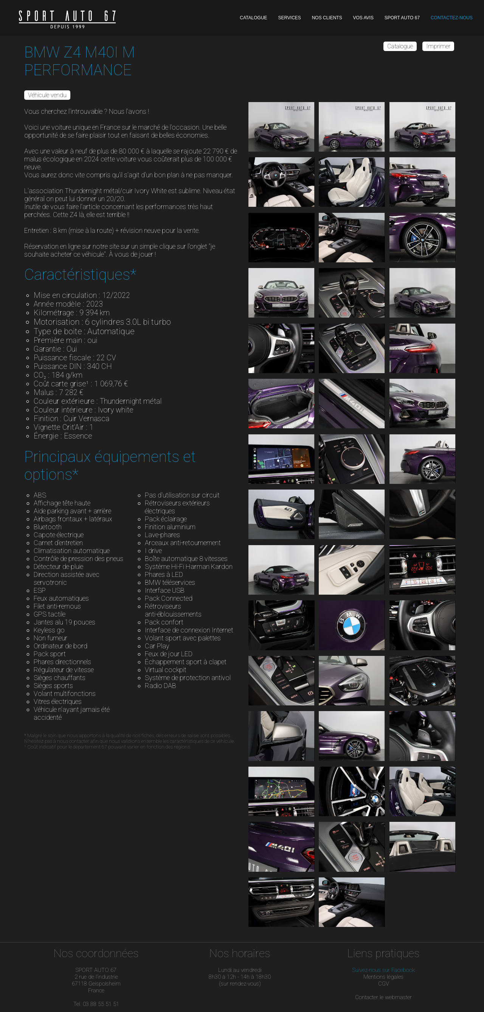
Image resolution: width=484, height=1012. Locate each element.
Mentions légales (383, 976)
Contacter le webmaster (383, 997)
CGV (383, 983)
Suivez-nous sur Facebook (383, 970)
